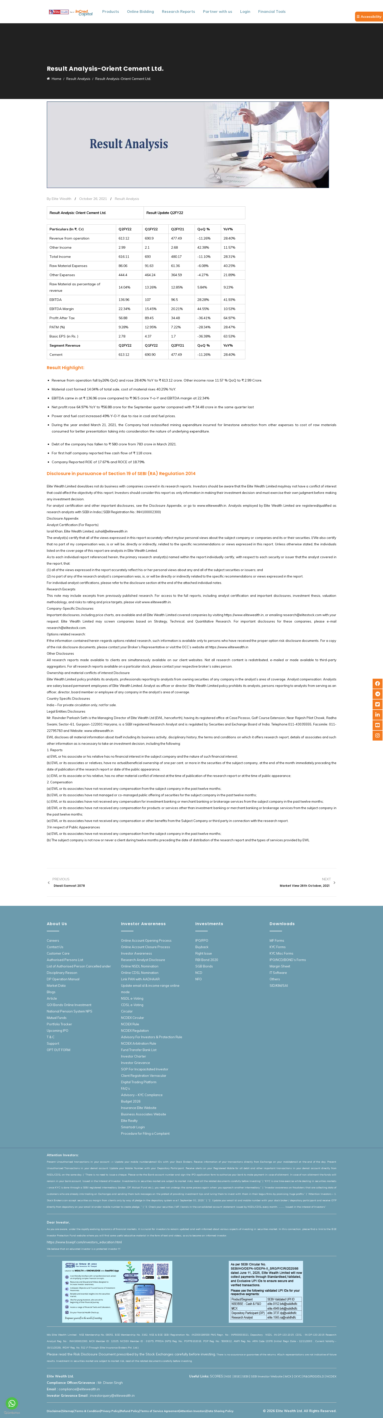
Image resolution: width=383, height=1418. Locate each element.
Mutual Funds (57, 1018)
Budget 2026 (131, 1101)
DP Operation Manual (63, 979)
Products (110, 11)
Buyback (201, 947)
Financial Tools (272, 11)
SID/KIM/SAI (279, 985)
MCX (288, 1376)
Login (245, 11)
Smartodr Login (133, 1127)
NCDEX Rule (130, 1024)
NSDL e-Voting (132, 998)
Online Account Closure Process (145, 947)
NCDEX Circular (132, 1018)
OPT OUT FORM (58, 1050)
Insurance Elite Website (138, 1108)
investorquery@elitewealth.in (112, 1395)
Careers (53, 940)
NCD (198, 973)
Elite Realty (129, 1121)
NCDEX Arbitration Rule (138, 1043)
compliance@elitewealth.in (79, 1389)
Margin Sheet (280, 966)
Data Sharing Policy (219, 1411)
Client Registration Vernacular (143, 1076)
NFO (198, 979)
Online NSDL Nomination (139, 966)
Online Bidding (140, 11)
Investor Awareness (136, 953)
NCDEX (331, 1376)
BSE (237, 1376)
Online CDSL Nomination (139, 973)
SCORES (216, 1376)
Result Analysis (127, 198)
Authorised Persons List (65, 960)
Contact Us (55, 947)
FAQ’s (125, 1088)
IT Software (278, 973)
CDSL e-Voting (132, 1005)
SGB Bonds (204, 966)
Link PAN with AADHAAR (140, 979)
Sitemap (68, 1411)
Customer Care (58, 953)
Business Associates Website (143, 1114)
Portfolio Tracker (59, 1024)
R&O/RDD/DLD (313, 1376)
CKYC (297, 1376)
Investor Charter (133, 1056)
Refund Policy (129, 1411)
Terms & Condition (87, 1411)
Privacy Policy (110, 1411)
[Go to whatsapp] (12, 1403)
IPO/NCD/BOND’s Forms (288, 960)
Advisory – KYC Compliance (142, 1095)
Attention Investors (193, 1411)
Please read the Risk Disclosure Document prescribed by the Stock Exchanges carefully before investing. (131, 1354)
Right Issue (203, 953)
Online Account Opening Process (146, 940)
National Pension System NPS (69, 1011)
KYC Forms (278, 947)
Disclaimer (54, 1411)
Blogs (51, 992)
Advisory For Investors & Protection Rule (151, 1037)
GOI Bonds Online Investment (69, 1005)
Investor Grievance (135, 1063)
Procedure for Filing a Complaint (145, 1133)
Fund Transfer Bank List (138, 1050)
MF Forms (277, 940)
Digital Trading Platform (138, 1082)
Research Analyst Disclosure (143, 960)
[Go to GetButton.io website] (12, 1413)
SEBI (245, 1376)
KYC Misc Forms (281, 953)
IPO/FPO (201, 940)
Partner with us (217, 11)
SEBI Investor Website (267, 1376)
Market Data (56, 985)
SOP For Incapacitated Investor (144, 1069)
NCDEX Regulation (135, 1031)
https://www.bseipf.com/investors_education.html (84, 1242)
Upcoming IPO (57, 1031)
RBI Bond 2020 (206, 960)
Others (275, 979)
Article (52, 998)
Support (53, 1043)
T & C (50, 1037)
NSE (228, 1376)
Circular (127, 1011)
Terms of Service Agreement (159, 1411)
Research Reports (178, 11)
